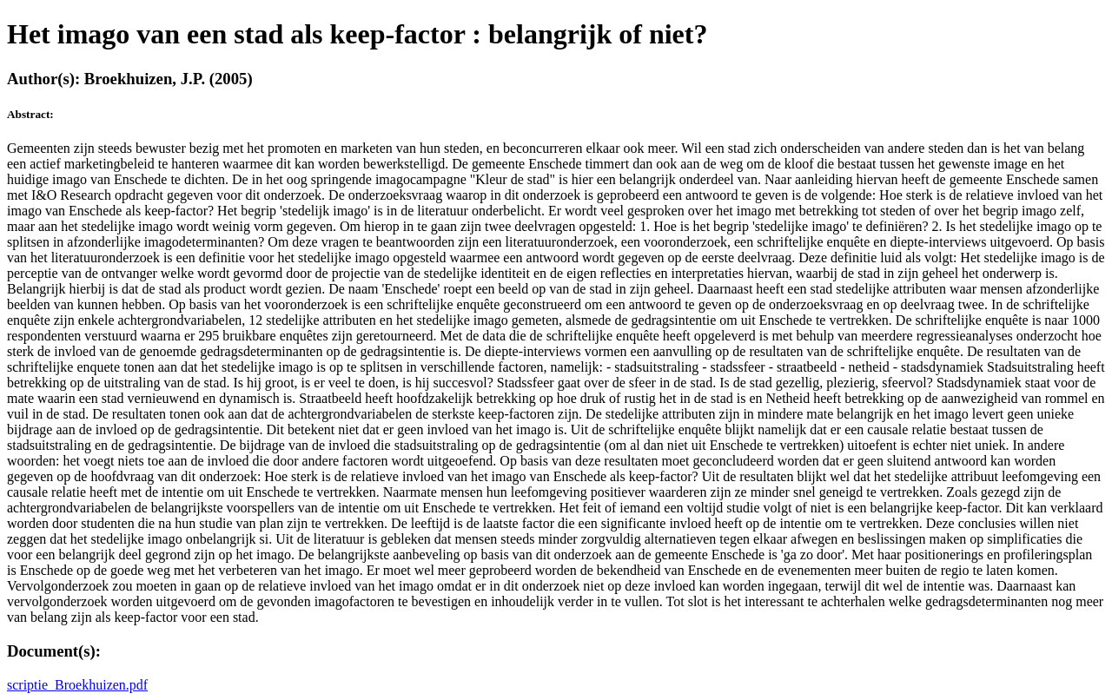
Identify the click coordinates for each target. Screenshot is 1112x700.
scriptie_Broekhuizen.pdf (77, 684)
